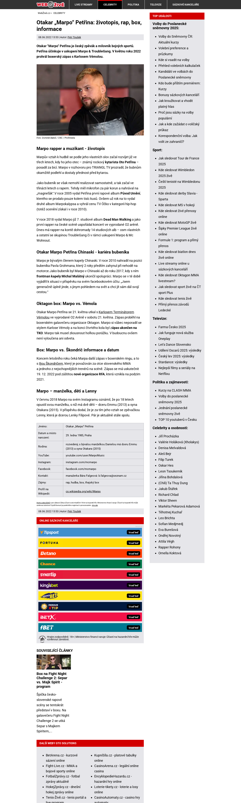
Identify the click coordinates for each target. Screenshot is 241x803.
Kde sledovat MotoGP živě (177, 351)
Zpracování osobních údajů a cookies (111, 789)
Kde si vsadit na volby (173, 188)
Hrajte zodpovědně (43, 503)
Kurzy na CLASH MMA (174, 519)
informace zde (130, 757)
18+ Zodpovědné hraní (159, 789)
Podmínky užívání (67, 789)
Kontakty (43, 789)
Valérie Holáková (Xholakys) (178, 571)
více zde (95, 505)
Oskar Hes (165, 594)
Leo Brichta (166, 646)
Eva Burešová (168, 658)
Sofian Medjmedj (170, 652)
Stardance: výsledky (172, 491)
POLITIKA (133, 4)
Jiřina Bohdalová (170, 606)
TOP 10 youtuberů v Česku (177, 548)
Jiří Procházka (168, 565)
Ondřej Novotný (169, 664)
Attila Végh (166, 670)
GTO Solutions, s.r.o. (51, 794)
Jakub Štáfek (168, 617)
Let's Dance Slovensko (174, 473)
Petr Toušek (74, 37)
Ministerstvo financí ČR (78, 773)
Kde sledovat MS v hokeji (176, 333)
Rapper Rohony (169, 676)
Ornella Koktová (169, 682)
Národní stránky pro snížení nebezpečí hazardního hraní (125, 778)
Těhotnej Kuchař (170, 641)
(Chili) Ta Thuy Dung (173, 611)
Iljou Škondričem (51, 363)
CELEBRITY (110, 4)
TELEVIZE (156, 4)
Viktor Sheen (167, 629)
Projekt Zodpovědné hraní (65, 778)
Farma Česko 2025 (172, 455)
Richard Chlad (168, 623)
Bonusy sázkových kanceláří (178, 223)
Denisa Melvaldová (172, 576)
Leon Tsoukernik (170, 600)
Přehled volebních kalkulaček (179, 194)
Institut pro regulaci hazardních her (122, 773)
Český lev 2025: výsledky (176, 485)
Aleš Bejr (164, 582)
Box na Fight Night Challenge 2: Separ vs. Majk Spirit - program (52, 551)
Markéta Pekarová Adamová (179, 635)
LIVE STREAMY (83, 4)
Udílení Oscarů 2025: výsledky (179, 479)
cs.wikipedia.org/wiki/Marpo (83, 491)
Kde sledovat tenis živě (175, 427)
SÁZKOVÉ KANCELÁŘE (185, 4)
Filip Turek (165, 588)
